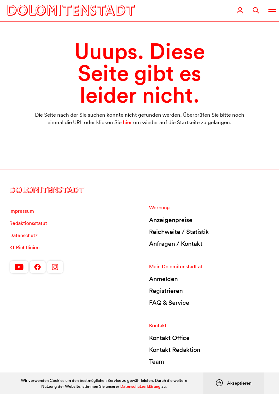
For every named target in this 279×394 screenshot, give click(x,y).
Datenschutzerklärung (140, 386)
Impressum (21, 211)
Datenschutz (23, 235)
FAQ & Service (169, 302)
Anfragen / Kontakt (175, 243)
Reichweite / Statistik (179, 232)
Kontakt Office (169, 338)
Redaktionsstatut (28, 223)
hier (127, 122)
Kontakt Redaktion (174, 349)
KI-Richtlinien (24, 247)
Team (156, 361)
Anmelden (163, 279)
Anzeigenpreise (170, 220)
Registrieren (166, 290)
